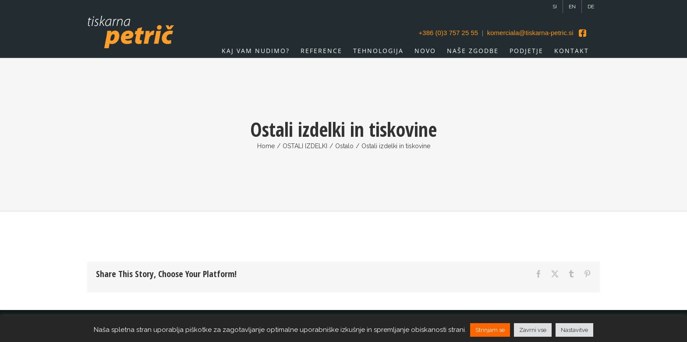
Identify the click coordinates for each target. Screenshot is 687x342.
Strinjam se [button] (490, 330)
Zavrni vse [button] (532, 330)
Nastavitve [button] (574, 330)
